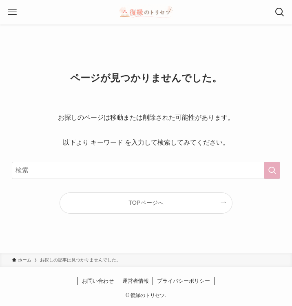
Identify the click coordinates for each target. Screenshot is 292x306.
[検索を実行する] (272, 170)
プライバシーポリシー (183, 281)
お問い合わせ (98, 281)
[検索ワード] (146, 170)
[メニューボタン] (12, 12)
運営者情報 (135, 281)
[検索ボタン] (280, 12)
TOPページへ (145, 202)
